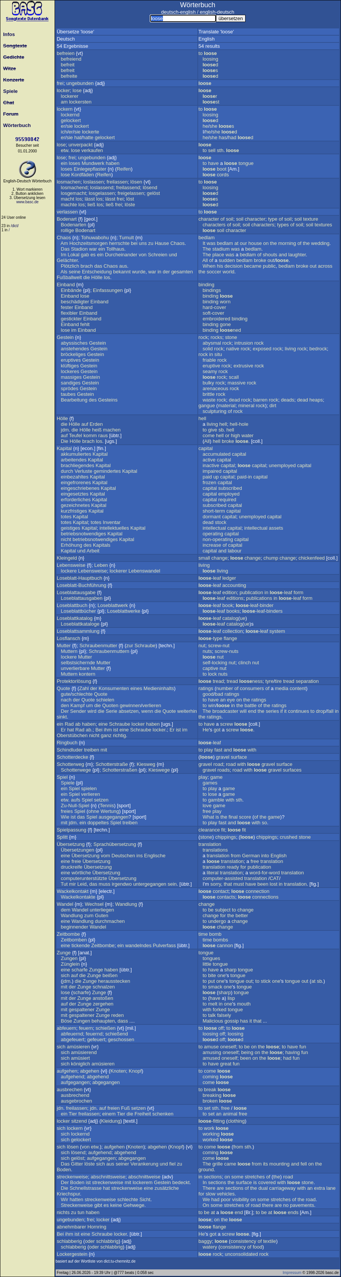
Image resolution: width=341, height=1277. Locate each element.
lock (212, 674)
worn (225, 301)
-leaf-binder (255, 605)
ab (77, 724)
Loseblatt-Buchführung (81, 585)
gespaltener (81, 1009)
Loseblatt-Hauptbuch (79, 578)
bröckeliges (73, 354)
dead (234, 400)
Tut (64, 884)
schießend (116, 1034)
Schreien (157, 254)
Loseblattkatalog (75, 618)
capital (206, 448)
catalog (230, 618)
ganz (106, 735)
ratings (206, 688)
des (93, 400)
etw (65, 150)
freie (76, 861)
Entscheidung (97, 272)
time (203, 934)
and (282, 254)
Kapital (64, 448)
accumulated (217, 454)
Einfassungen (108, 290)
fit (223, 830)
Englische (154, 855)
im (74, 330)
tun (81, 1212)
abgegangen (106, 1082)
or (227, 435)
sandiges (71, 383)
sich (65, 975)
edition (229, 592)
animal (230, 1114)
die (86, 277)
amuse (211, 1047)
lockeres (70, 371)
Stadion (79, 249)
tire (278, 681)
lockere (69, 571)
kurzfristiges (74, 511)
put (211, 981)
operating (213, 534)
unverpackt (81, 144)
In (205, 1182)
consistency (243, 1241)
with (251, 750)
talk (212, 1015)
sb (221, 430)
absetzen (129, 711)
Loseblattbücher (78, 611)
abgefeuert (72, 1039)
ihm (108, 730)
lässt (89, 199)
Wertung (109, 811)
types (283, 224)
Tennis (107, 805)
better (241, 915)
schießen (105, 1028)
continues (298, 711)
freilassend (128, 187)
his (220, 266)
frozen (209, 482)
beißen (109, 975)
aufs (75, 800)
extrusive (243, 366)
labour (234, 551)
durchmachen (110, 921)
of (223, 219)
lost (273, 884)
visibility (240, 1199)
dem (65, 910)
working (211, 1134)
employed (228, 494)
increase (212, 545)
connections (265, 897)
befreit (68, 64)
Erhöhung (71, 545)
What (208, 817)
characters (214, 224)
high (235, 435)
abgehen (89, 1071)
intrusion (244, 343)
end (252, 711)
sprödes (69, 388)
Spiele (9, 91)
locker (63, 90)
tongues (211, 958)
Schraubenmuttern (109, 651)
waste (209, 400)
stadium (221, 249)
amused (211, 1058)
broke (260, 260)
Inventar (111, 522)
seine (74, 272)
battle (250, 705)
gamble (216, 800)
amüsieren (78, 1047)
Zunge (64, 952)
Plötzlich (70, 266)
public (269, 266)
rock (203, 337)
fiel (172, 1164)
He (206, 730)
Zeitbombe (68, 934)
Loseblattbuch (72, 605)
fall (330, 711)
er (63, 126)
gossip (231, 1021)
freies (67, 811)
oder (90, 1241)
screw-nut (218, 645)
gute (65, 694)
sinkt (62, 717)
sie (70, 126)
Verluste (83, 471)
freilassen (117, 182)
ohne (93, 811)
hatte (88, 137)
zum (89, 915)
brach (87, 266)
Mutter (64, 645)
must (238, 884)
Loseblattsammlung (78, 631)
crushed (288, 837)
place (218, 254)
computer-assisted (223, 878)
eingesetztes (75, 494)
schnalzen (103, 987)
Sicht (144, 1199)
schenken (163, 1114)
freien (113, 1108)
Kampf (77, 705)
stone (231, 337)
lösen (136, 182)
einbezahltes (75, 477)
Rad (69, 724)
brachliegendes (77, 465)
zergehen (103, 1004)
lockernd (70, 115)
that (228, 884)
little (207, 964)
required (227, 499)
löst (130, 199)
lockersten (80, 102)
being (247, 1052)
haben (112, 163)
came (230, 1164)
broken (210, 1101)
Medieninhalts (159, 688)
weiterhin (187, 711)
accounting (234, 585)
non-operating (218, 539)
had (232, 137)
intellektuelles (114, 528)
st (211, 102)
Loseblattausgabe (76, 592)
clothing (236, 1121)
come (209, 435)
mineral (246, 405)
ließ (91, 204)
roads (223, 770)
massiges (71, 377)
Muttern (69, 651)
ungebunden (80, 83)
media (281, 688)
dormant (212, 516)
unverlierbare (75, 668)
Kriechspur (68, 1194)
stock (220, 522)
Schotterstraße (111, 764)
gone (225, 324)
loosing (210, 59)
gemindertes (107, 471)
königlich (80, 1064)
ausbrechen (70, 1089)
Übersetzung (71, 844)
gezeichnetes (75, 505)
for (243, 867)
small (204, 558)
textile (269, 1241)
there (268, 1205)
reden (117, 1015)
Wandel (65, 904)
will (243, 711)
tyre (269, 681)
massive (236, 383)
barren (260, 400)
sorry (215, 884)
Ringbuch (67, 742)
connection (257, 891)
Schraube (145, 645)
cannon (225, 945)
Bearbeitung (74, 400)
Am (64, 243)
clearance (209, 830)
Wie (65, 817)
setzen (101, 800)
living (290, 348)
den (65, 705)
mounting (279, 1164)
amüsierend (84, 1052)
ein (64, 163)
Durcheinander (121, 254)
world (228, 272)
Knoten (118, 1071)
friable (209, 360)
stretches (255, 1177)
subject (222, 910)
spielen (89, 788)
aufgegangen (75, 1082)
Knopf (135, 1071)
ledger (229, 578)
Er (63, 730)
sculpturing (215, 411)
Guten (101, 915)
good (208, 694)
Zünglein (70, 964)
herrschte (119, 243)
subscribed (230, 488)
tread (218, 681)
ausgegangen (113, 817)
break (210, 1089)
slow (211, 1194)
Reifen (124, 169)
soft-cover (213, 313)
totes (66, 516)
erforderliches (76, 499)
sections (213, 1177)
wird (92, 711)
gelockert (71, 120)
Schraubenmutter (98, 645)
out (270, 260)
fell (303, 1164)
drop (321, 711)
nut (202, 645)
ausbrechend (75, 1095)
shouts (270, 254)
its (265, 1164)
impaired (212, 471)
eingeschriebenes (80, 488)
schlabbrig (107, 1241)
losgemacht (73, 193)
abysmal (212, 343)
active (209, 460)
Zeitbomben (74, 940)
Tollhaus (115, 249)
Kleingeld (67, 558)
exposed (262, 348)
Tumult (126, 237)
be (210, 910)
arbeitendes (74, 460)
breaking (212, 1095)
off (221, 1028)
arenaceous (215, 388)
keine (116, 1205)
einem (109, 1114)
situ (218, 354)
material (226, 405)
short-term (214, 511)
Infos (7, 34)
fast (218, 750)
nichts (63, 1212)
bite (212, 975)
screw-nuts (226, 651)
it (285, 711)
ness (251, 681)
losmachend (74, 187)
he (205, 126)
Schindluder (70, 750)
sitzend (79, 1121)
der (166, 272)
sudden (227, 260)
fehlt (85, 324)
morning (287, 243)
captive (210, 668)
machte (69, 204)
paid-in (244, 477)
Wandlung (126, 904)
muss (104, 884)
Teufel (75, 435)
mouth (243, 1004)
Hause (162, 243)
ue (242, 618)
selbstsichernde (78, 662)
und (173, 254)
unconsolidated (241, 1254)
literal (213, 872)
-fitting (212, 1121)
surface (239, 757)
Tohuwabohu (95, 237)
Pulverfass (164, 945)
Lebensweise (71, 565)
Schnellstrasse (86, 1188)
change (219, 558)
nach (66, 700)
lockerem (143, 1182)
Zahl (84, 688)
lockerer (69, 96)
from (236, 855)
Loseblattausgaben (82, 598)
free (207, 811)
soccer (214, 272)
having (292, 1052)
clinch (244, 662)
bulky (208, 383)
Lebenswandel (144, 571)
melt (212, 1004)
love (207, 805)
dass (122, 1021)
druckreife (72, 867)
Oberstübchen (72, 735)
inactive (211, 465)
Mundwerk (92, 163)
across (325, 266)
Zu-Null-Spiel (75, 805)
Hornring (97, 1227)
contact (220, 891)
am (64, 102)
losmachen (69, 182)
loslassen (93, 182)
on (265, 243)
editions (235, 598)
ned (230, 330)
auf (84, 424)
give (212, 430)
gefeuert (96, 1039)
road (218, 764)
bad (219, 694)
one (221, 975)
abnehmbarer (71, 1227)
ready (233, 867)
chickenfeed (312, 558)
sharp (230, 970)
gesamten (182, 272)
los (79, 199)
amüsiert (80, 1058)
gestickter (71, 319)
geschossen (121, 1039)
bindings (212, 290)
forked (219, 1009)
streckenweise (72, 1177)
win (212, 705)
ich (64, 132)
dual (263, 1188)
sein (172, 884)
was (211, 243)
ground (206, 1169)
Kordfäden (82, 174)
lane (331, 1188)
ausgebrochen (76, 1101)
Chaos (64, 237)
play (208, 750)
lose (77, 90)
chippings (225, 837)
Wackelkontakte (78, 897)
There (208, 1188)
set (207, 1108)
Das (65, 249)
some (238, 1177)
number (224, 688)
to (201, 53)
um (89, 705)
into (265, 855)
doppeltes (98, 822)
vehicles (226, 1194)
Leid (82, 884)
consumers (252, 688)
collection (232, 631)
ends (293, 1212)
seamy (210, 371)
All (205, 260)
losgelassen (102, 193)
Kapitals (101, 545)
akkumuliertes (76, 454)
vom (105, 855)
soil (229, 219)
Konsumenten (114, 688)
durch (67, 471)
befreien (66, 53)
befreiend (71, 59)
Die (65, 441)
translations (215, 850)
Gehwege (133, 1205)
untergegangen (149, 884)
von (143, 254)
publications (259, 598)
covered (266, 1182)
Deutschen (123, 855)
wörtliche (81, 872)
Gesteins (107, 400)
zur (129, 645)
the (273, 243)
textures (323, 224)
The (206, 249)
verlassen (67, 212)
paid (207, 477)
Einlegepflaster (90, 169)
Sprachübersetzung (115, 844)
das (98, 266)
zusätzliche (167, 1188)
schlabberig (69, 1241)
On (206, 1205)
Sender (78, 711)
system (277, 631)
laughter (297, 254)
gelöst (153, 193)
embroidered (216, 319)
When (209, 266)
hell (202, 418)
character (209, 219)
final (233, 817)
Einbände (71, 290)
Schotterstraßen (120, 770)
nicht (66, 539)
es (93, 254)
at (237, 243)
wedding (320, 243)
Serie (111, 711)
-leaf (210, 578)
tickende (81, 945)
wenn (147, 711)
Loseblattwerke (123, 611)
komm (90, 435)
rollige (67, 230)
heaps (316, 400)
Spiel (62, 777)
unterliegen (102, 910)
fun (302, 1047)
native (232, 348)
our (243, 243)
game (216, 777)
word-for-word (264, 872)
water (247, 435)
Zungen (69, 958)
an (222, 700)
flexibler (69, 313)
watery (210, 1247)
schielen (105, 700)
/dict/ (15, 226)
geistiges (70, 528)
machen (111, 430)
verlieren (151, 705)
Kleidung (110, 1121)
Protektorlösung (74, 681)
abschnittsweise (108, 1177)
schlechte (82, 694)
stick (266, 981)
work (209, 1128)
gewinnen (130, 705)
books (233, 611)
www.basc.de (27, 202)
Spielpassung (71, 830)
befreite (69, 76)
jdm (65, 430)
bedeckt (181, 1182)
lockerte (90, 132)
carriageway (282, 1188)
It (204, 243)
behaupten (103, 1021)
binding (206, 284)
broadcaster (225, 711)
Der (65, 711)
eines (136, 688)
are (220, 1188)
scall (234, 377)
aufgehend (72, 1076)
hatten (76, 1199)
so (264, 822)
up (216, 477)
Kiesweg (146, 764)
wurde (138, 272)
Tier (73, 1114)
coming (211, 1076)
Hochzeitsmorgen (88, 243)
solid (208, 348)
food (257, 1247)
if (281, 711)
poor (226, 1199)
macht (67, 199)
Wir (65, 1199)
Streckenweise (77, 1205)
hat (77, 137)
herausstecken (114, 981)
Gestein (65, 337)
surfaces (292, 770)
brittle (209, 394)
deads (287, 400)
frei (60, 83)
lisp (231, 998)
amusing (212, 1052)
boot (221, 169)
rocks (216, 337)
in (159, 272)
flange (230, 638)
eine (103, 724)
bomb (215, 934)
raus (103, 435)
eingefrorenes (76, 482)
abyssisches (74, 343)
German (251, 855)
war (93, 249)
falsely (224, 1015)
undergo (217, 921)
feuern (86, 1028)
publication (251, 592)
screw (226, 724)
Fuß (125, 1108)
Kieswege (159, 770)
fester (67, 307)
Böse (66, 1021)
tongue (245, 163)
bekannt (122, 272)
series (272, 711)
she (213, 126)
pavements (302, 1205)
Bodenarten (73, 224)
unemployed (282, 465)
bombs (220, 940)
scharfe (80, 970)
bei (134, 243)
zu (150, 243)
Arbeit (93, 551)
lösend (150, 187)
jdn (60, 1108)
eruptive (211, 366)
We (206, 1199)
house (254, 243)
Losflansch (68, 638)
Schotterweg (70, 764)
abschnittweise (144, 1177)
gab (85, 254)
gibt (98, 1205)
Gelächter (67, 260)
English (279, 855)
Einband (66, 284)
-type (210, 638)
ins (139, 855)
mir (72, 884)
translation (210, 844)
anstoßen (102, 998)
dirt (272, 405)
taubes (68, 394)
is (217, 817)
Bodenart (67, 219)
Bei (99, 730)
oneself (228, 1047)
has (223, 137)
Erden (96, 424)
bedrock (318, 348)
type (272, 219)
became (252, 266)
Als (64, 272)
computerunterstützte (84, 878)
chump (270, 558)
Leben (101, 565)
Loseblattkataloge (80, 624)
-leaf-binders (262, 611)
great (226, 1064)
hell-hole (239, 424)
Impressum (292, 1273)
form (298, 592)
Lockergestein (72, 1254)
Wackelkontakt (73, 891)
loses (74, 163)
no (285, 1205)
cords (223, 174)
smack (215, 987)
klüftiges (70, 366)
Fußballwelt (69, 277)
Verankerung (144, 1164)
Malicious (213, 1021)
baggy (205, 1241)
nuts (207, 651)
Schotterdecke (72, 757)
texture (310, 219)
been (262, 884)
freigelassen (130, 193)
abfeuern (66, 1028)
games (210, 783)
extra (319, 1188)
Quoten (110, 705)
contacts (226, 897)
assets (276, 528)
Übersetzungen (77, 850)
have (213, 163)
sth (220, 150)
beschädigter (75, 301)
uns (143, 243)
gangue (207, 405)
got (217, 730)
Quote (63, 688)
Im (63, 254)
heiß (97, 430)
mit (103, 750)
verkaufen (92, 150)
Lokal (74, 254)
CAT (274, 878)
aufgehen (67, 1071)
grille (217, 1164)
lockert (81, 126)
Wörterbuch (15, 125)
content (298, 688)
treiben (91, 750)
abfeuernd (72, 1034)
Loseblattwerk (112, 605)
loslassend (101, 187)
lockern (65, 109)
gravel (222, 757)
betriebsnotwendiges (83, 534)
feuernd (94, 1034)
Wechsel (94, 904)
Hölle (97, 277)
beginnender (74, 927)
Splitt (62, 837)
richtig (119, 735)
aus (123, 266)
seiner (122, 1164)
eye (231, 700)
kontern (87, 674)
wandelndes (138, 945)
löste (130, 204)
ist (115, 730)
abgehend (98, 1076)
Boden (64, 1169)
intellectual (214, 528)
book (227, 605)
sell (212, 150)
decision (234, 266)
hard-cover (214, 307)
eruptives (71, 360)
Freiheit (143, 1114)
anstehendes (75, 348)
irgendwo (122, 884)
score (245, 817)
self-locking (215, 662)
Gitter (77, 1164)
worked (211, 1139)
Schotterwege (76, 770)
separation (307, 681)
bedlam (207, 237)
